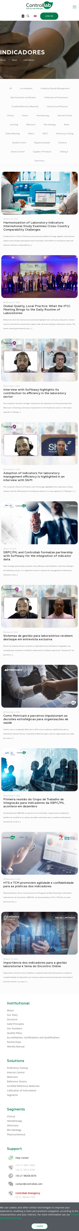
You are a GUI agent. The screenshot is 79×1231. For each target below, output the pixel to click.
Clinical (10, 115)
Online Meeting (13, 133)
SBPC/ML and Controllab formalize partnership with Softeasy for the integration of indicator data (38, 556)
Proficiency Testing (65, 133)
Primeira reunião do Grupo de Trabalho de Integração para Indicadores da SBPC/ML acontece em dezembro (33, 803)
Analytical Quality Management (55, 88)
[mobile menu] (74, 7)
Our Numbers (14, 1028)
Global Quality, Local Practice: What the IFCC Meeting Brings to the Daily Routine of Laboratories (36, 310)
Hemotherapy (43, 115)
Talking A (64, 151)
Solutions (62, 142)
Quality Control (19, 142)
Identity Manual (16, 1046)
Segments (12, 1095)
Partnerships (14, 1042)
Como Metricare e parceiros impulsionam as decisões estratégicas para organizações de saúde (35, 719)
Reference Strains (17, 1081)
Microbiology (50, 124)
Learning (14, 124)
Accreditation (26, 88)
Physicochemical (16, 1134)
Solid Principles (15, 1023)
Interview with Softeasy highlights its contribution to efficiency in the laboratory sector (34, 393)
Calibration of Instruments (56, 97)
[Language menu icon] (35, 16)
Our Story (12, 1014)
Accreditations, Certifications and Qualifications (33, 1037)
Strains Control (18, 151)
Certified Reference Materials (25, 106)
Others (31, 133)
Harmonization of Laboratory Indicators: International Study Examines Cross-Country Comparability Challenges (36, 226)
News (14, 60)
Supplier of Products (42, 151)
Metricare (31, 124)
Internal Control (65, 115)
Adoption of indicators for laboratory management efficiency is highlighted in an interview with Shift (34, 477)
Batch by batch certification (23, 97)
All (10, 88)
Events (25, 115)
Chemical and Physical (57, 106)
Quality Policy (14, 1033)
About (10, 1010)
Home (3, 60)
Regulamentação (42, 142)
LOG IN (49, 16)
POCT (45, 133)
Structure (12, 1019)
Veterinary (39, 160)
